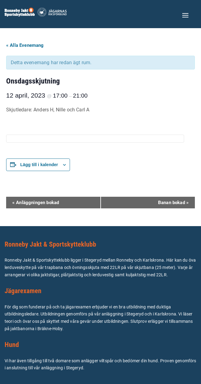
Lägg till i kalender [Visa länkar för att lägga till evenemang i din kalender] (39, 164)
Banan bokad (173, 202)
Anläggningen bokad (35, 202)
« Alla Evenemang (25, 45)
